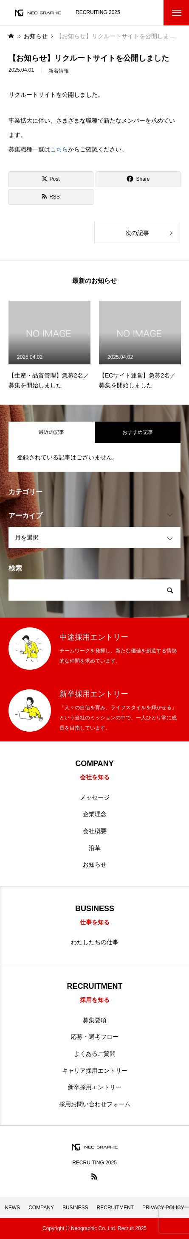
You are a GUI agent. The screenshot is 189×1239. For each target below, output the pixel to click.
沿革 (95, 848)
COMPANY (41, 1208)
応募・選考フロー (94, 1036)
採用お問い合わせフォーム (94, 1104)
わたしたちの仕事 (94, 942)
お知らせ (95, 864)
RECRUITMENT (115, 1208)
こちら (59, 149)
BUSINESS (75, 1208)
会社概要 (95, 831)
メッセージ (95, 797)
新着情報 (58, 73)
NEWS (12, 1208)
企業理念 (95, 814)
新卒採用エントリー (94, 1087)
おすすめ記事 (137, 432)
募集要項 (95, 1020)
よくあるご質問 (95, 1053)
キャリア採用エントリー (94, 1070)
